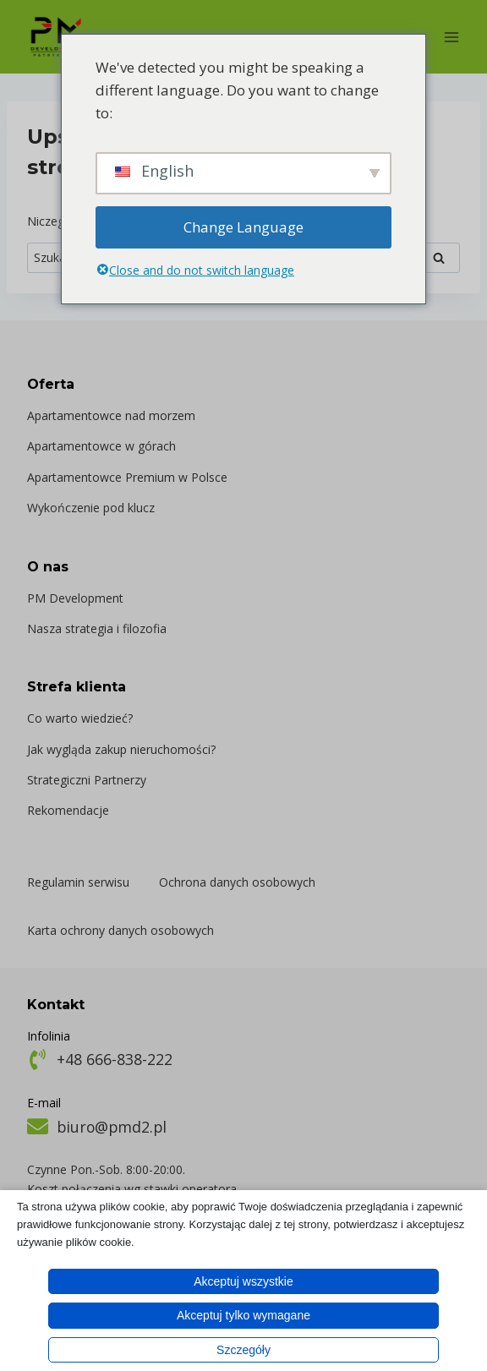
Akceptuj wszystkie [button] (243, 1281)
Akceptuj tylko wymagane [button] (243, 1315)
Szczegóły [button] (243, 1350)
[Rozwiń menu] (451, 37)
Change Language (243, 227)
